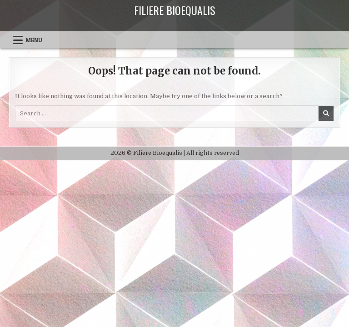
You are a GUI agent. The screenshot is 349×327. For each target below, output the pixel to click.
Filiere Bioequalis (174, 10)
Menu (33, 40)
